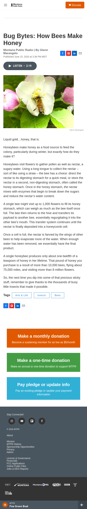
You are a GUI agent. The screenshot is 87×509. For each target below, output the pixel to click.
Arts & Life (21, 295)
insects (41, 295)
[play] (5, 504)
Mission (11, 441)
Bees (58, 295)
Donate (76, 5)
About (10, 435)
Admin (10, 452)
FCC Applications (16, 463)
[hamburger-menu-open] (5, 5)
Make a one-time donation (43, 360)
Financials (12, 461)
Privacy (10, 449)
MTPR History (14, 444)
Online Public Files (16, 466)
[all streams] (82, 505)
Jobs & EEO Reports (17, 469)
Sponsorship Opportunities (20, 447)
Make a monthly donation (43, 336)
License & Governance (19, 458)
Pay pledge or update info (43, 384)
